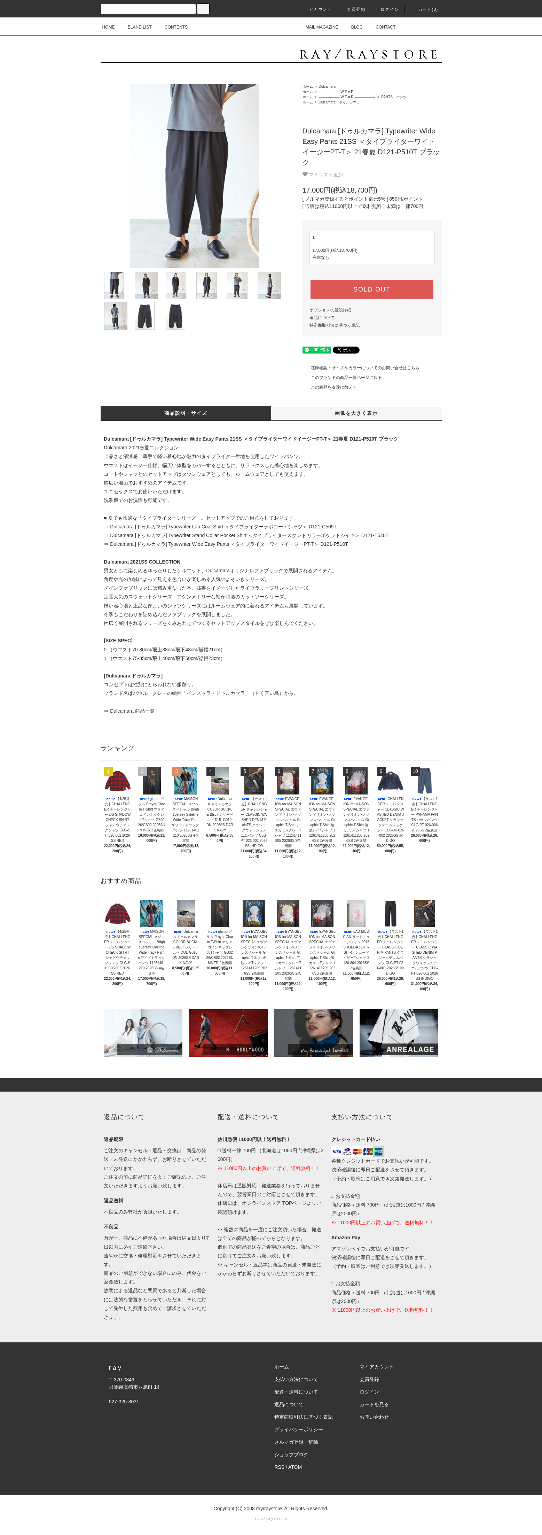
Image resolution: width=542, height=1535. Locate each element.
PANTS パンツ (393, 97)
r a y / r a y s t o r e (271, 1519)
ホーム (308, 86)
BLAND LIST (135, 27)
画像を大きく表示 (356, 413)
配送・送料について (296, 1392)
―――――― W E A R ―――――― (347, 92)
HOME (108, 27)
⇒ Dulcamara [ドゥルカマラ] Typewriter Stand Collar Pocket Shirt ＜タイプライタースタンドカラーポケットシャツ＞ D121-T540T (246, 535)
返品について (322, 317)
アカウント (316, 9)
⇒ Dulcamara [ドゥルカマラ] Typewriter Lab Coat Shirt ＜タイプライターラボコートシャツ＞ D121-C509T (220, 526)
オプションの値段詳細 (330, 310)
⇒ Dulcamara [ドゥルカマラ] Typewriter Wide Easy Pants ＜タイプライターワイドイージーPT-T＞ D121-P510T (226, 544)
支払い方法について (296, 1379)
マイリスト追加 (323, 174)
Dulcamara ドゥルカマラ (339, 102)
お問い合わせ (374, 1417)
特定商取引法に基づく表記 (334, 325)
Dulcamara (327, 86)
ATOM (295, 1467)
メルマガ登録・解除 (296, 1442)
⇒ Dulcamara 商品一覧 (129, 711)
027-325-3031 (124, 1401)
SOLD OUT (371, 289)
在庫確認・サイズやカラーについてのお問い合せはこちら (361, 367)
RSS (279, 1467)
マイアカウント (377, 1367)
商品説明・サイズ (185, 413)
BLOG (353, 27)
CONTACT (381, 27)
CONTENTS (172, 27)
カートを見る (374, 1404)
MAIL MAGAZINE (317, 27)
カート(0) (424, 9)
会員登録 (352, 9)
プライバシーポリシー (298, 1429)
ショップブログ (291, 1454)
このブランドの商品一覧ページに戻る (342, 377)
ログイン (385, 9)
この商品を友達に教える (330, 387)
